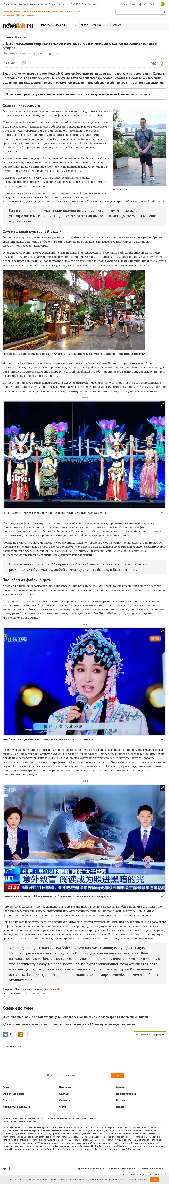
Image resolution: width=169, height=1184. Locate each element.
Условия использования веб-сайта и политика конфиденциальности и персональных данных (50, 1118)
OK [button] (154, 1179)
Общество (21, 37)
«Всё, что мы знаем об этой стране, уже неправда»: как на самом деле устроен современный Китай (75, 1017)
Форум (120, 1100)
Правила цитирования (90, 1168)
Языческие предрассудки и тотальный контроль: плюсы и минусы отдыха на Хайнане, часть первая (78, 94)
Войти (153, 4)
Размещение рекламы (153, 1168)
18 (24, 63)
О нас (6, 1087)
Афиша (120, 1087)
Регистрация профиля (133, 4)
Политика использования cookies (19, 1121)
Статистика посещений (122, 1168)
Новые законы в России (37, 11)
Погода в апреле (11, 11)
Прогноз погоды (57, 4)
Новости (65, 1087)
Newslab (56, 989)
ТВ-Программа (125, 1094)
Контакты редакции (16, 1107)
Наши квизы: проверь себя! (67, 11)
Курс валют (93, 4)
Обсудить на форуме (152, 1034)
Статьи (9, 37)
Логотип (8, 1100)
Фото (63, 1107)
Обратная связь (14, 1094)
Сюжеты (65, 1100)
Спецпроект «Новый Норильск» (19, 15)
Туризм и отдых (12, 1046)
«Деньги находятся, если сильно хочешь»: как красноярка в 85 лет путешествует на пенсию (69, 1024)
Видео (119, 1107)
